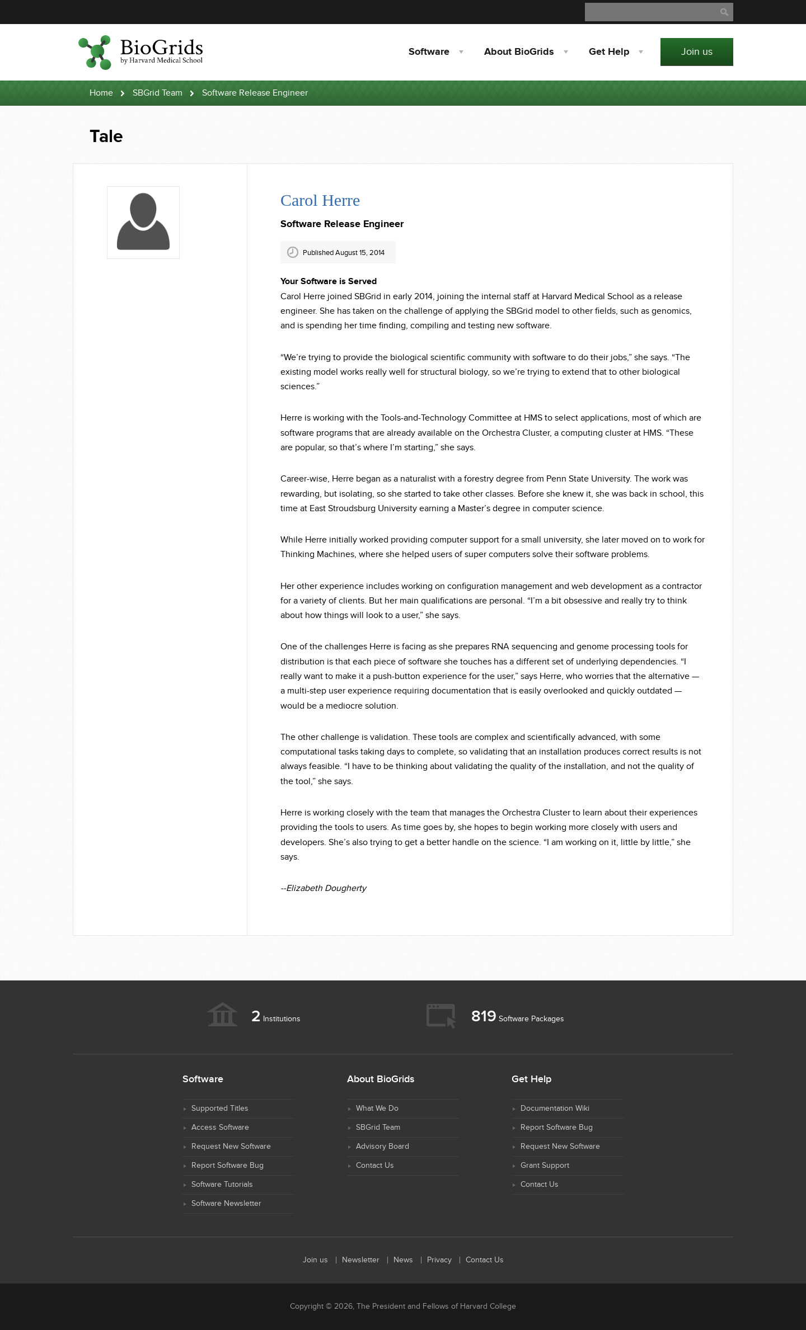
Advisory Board (382, 1146)
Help (609, 52)
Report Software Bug (227, 1165)
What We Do (377, 1108)
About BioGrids (519, 52)
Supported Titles (220, 1108)
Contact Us (375, 1165)
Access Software (220, 1127)
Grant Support (545, 1165)
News (403, 1260)
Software (429, 52)
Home (101, 93)
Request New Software (231, 1146)
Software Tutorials (222, 1184)
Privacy (439, 1260)
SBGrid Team (157, 93)
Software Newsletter (226, 1203)
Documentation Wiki (555, 1108)
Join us (697, 52)
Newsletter (360, 1260)
